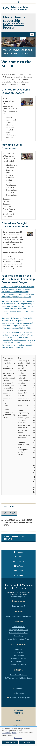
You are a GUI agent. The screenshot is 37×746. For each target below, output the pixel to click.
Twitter (19, 557)
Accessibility (18, 636)
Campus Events (18, 655)
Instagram (19, 561)
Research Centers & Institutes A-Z (18, 616)
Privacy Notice (18, 725)
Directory (18, 649)
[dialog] (18, 736)
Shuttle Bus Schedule (18, 665)
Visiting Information (18, 658)
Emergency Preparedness (18, 630)
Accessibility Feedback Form (18, 639)
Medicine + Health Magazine (20, 698)
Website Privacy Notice (9, 733)
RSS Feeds (19, 575)
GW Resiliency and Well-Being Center (18, 678)
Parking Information (18, 661)
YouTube (19, 566)
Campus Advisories (18, 627)
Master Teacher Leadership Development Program (15, 22)
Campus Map (17, 652)
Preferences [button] (18, 738)
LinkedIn (19, 571)
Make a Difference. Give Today (15, 537)
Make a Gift (20, 688)
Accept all (26, 742)
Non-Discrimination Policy (18, 633)
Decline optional (9, 742)
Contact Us (20, 693)
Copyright (18, 721)
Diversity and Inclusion (18, 675)
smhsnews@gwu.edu (18, 597)
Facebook (19, 552)
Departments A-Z (18, 606)
